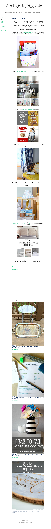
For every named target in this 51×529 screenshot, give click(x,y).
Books (2, 22)
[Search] (48, 3)
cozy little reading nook (21, 144)
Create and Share (4, 23)
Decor (8, 12)
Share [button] (2, 17)
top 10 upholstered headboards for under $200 (21, 223)
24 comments (16, 349)
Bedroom (2, 21)
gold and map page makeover (23, 184)
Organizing (12, 12)
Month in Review (4, 29)
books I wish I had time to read (28, 109)
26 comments (16, 400)
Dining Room (3, 26)
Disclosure (30, 12)
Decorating (2, 25)
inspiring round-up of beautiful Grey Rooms (25, 71)
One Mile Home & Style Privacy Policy (7, 525)
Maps (1, 27)
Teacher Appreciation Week (28, 32)
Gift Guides (18, 12)
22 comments (16, 457)
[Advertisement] (28, 290)
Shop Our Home (24, 12)
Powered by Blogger (25, 520)
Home (5, 12)
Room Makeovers (4, 30)
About (34, 12)
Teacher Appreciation (4, 31)
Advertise (38, 12)
